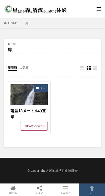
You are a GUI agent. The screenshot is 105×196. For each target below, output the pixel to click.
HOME (13, 23)
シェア (39, 190)
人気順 (24, 68)
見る (42, 87)
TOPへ (92, 190)
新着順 (12, 68)
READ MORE (33, 126)
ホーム (13, 190)
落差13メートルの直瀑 (28, 113)
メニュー (66, 190)
